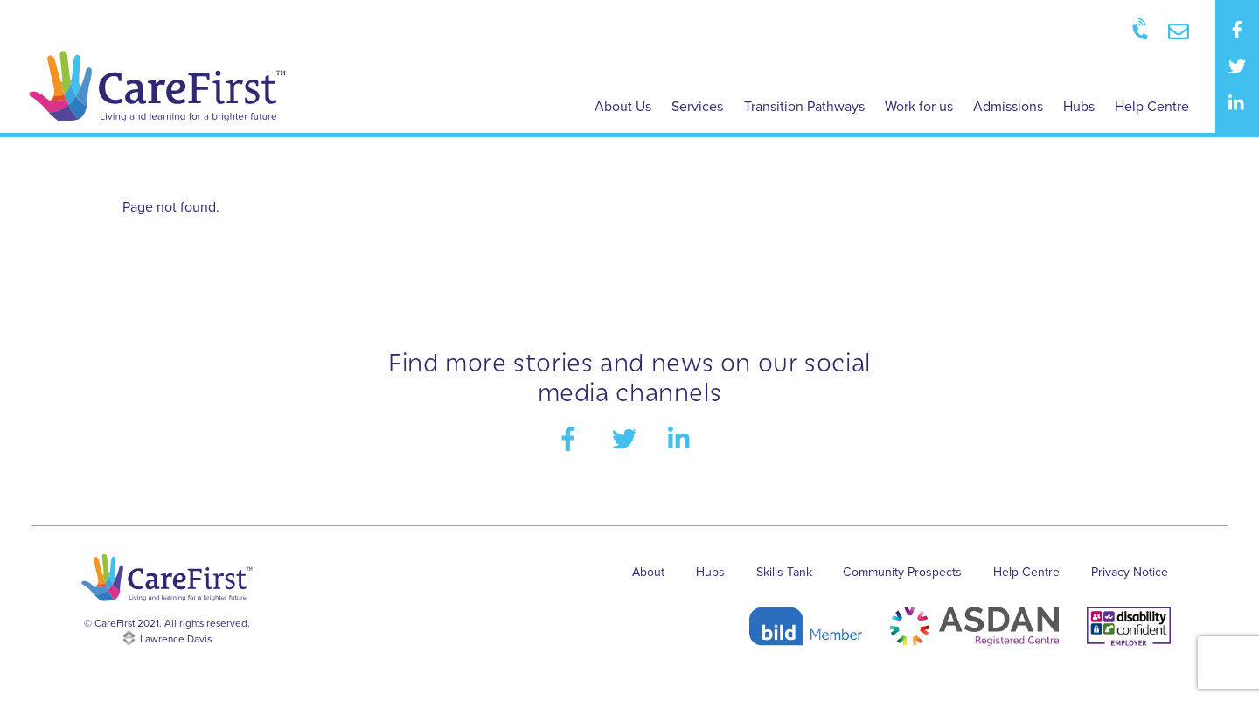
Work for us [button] (919, 106)
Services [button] (697, 106)
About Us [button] (623, 106)
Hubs (1079, 106)
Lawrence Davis (175, 645)
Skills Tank (778, 576)
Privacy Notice (1128, 576)
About (641, 576)
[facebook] (1237, 29)
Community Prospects (898, 576)
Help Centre (1152, 106)
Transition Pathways (804, 106)
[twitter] (1237, 65)
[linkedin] (1237, 102)
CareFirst (113, 629)
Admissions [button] (1008, 106)
